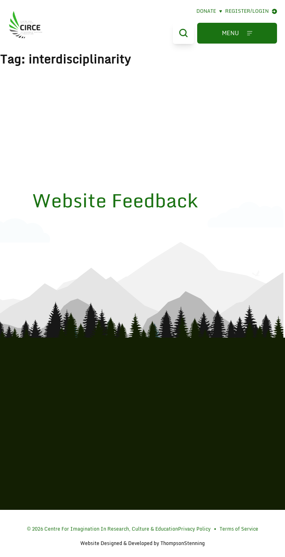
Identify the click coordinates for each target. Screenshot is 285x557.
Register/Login (251, 11)
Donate (209, 11)
